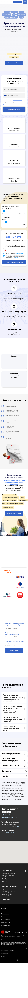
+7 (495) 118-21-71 (8, 833)
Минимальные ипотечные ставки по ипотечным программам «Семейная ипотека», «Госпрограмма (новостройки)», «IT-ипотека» (13, 936)
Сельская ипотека (5, 911)
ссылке (15, 104)
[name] (14, 89)
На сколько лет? (6, 217)
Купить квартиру (5, 925)
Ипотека (3, 908)
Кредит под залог (5, 922)
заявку (17, 826)
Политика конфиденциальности (4, 953)
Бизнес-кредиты (5, 914)
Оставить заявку (14, 650)
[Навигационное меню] (25, 1)
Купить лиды (3, 956)
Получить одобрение (14, 63)
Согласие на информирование (16, 952)
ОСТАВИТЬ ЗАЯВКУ (18, 2)
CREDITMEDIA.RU (8, 1)
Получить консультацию (14, 513)
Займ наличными (5, 919)
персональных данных (17, 99)
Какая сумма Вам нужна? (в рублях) (10, 206)
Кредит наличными (6, 916)
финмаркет (7, 932)
